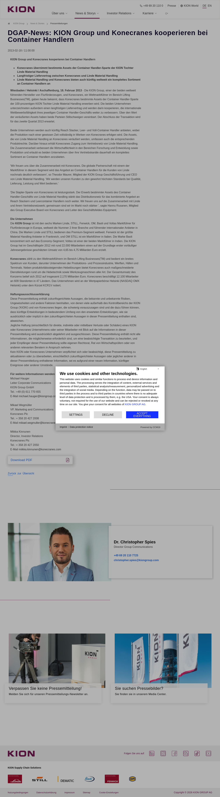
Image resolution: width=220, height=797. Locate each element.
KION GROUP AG (135, 404)
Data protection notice (81, 427)
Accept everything (142, 415)
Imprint (63, 427)
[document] (110, 391)
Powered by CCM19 (150, 427)
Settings (76, 414)
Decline (108, 414)
